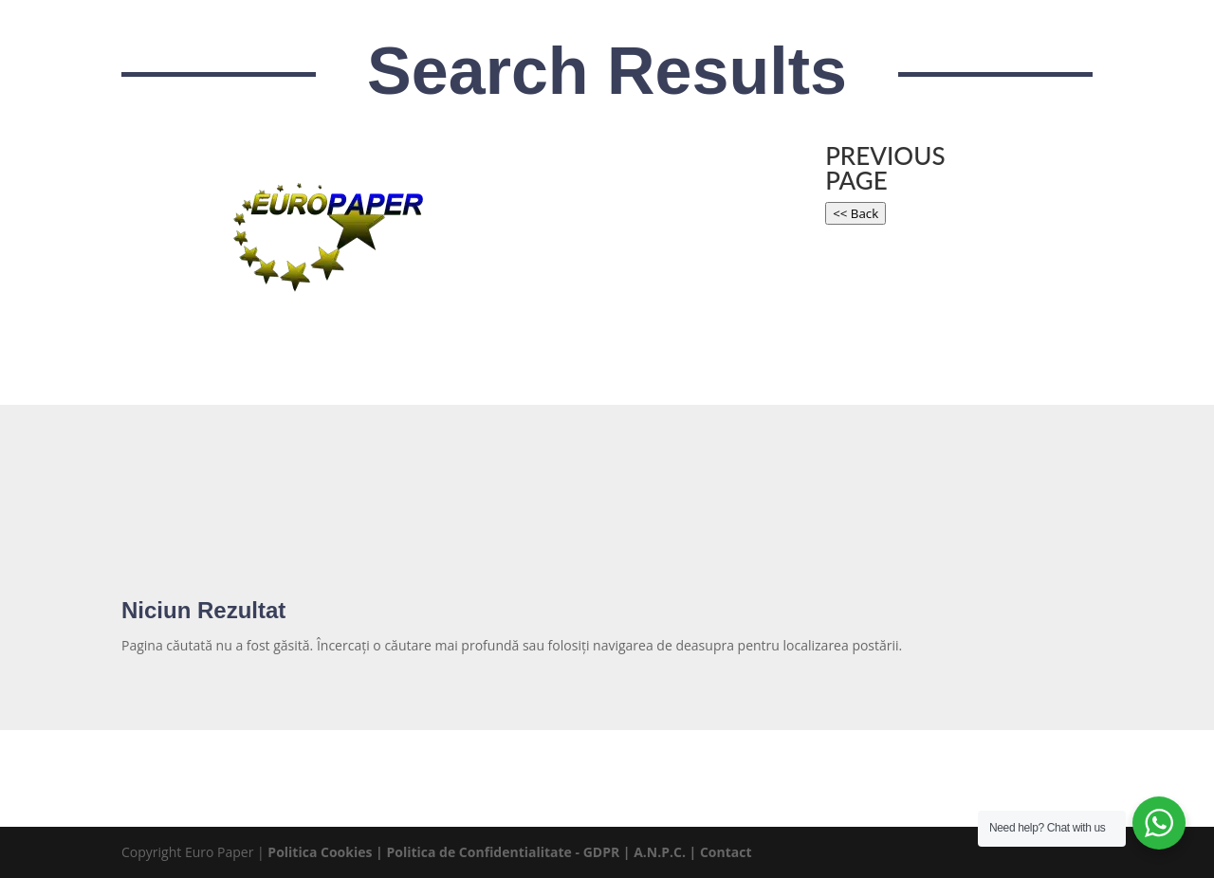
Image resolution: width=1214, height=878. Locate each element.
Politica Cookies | (326, 852)
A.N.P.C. (660, 852)
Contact (726, 852)
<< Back (855, 213)
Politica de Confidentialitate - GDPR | (510, 852)
